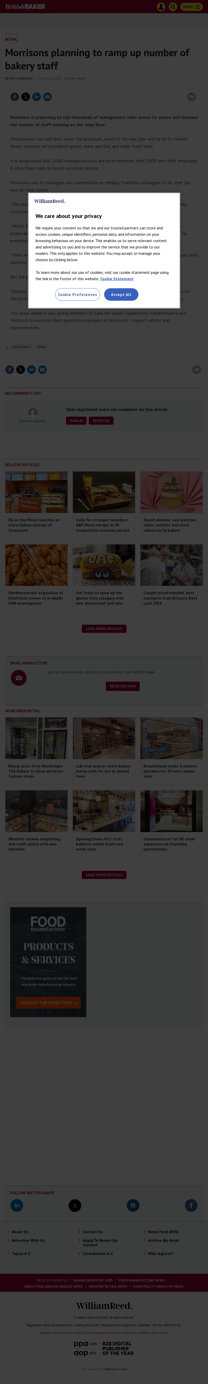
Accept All (121, 294)
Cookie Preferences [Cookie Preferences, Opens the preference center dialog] (77, 294)
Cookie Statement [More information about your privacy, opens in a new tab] (117, 278)
